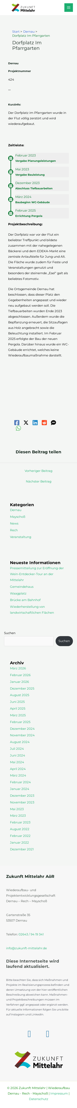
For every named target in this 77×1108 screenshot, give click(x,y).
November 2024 (22, 735)
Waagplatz (18, 593)
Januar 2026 (19, 682)
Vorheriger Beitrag (38, 471)
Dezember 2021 (22, 849)
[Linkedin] (35, 422)
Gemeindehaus (21, 587)
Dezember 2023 (22, 795)
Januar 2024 (19, 789)
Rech (14, 530)
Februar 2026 (20, 675)
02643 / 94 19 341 (31, 934)
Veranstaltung (20, 537)
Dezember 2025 (22, 688)
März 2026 (18, 668)
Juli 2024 (17, 749)
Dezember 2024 (22, 729)
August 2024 (20, 742)
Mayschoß (17, 517)
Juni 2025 (17, 702)
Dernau (15, 510)
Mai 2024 (17, 762)
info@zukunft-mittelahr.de (26, 948)
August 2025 (19, 695)
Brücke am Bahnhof (25, 600)
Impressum (59, 1093)
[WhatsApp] (18, 428)
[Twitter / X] (26, 422)
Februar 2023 (20, 822)
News (14, 523)
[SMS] (53, 422)
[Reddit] (44, 422)
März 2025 (18, 715)
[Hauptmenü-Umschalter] (68, 7)
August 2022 (19, 829)
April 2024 (18, 769)
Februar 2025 (20, 722)
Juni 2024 (17, 755)
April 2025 (17, 708)
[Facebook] (16, 422)
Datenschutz (38, 1099)
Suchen (9, 633)
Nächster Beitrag (38, 481)
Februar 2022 (20, 836)
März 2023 (18, 815)
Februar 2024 (20, 782)
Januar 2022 (19, 842)
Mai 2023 (17, 809)
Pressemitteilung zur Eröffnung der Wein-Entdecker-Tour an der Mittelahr (37, 574)
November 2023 (22, 802)
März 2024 (18, 775)
